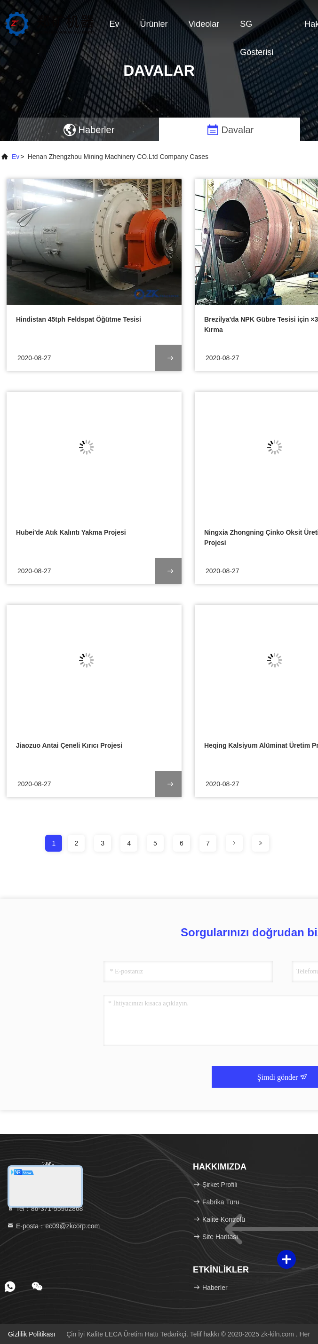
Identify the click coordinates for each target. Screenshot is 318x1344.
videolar (204, 24)
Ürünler (154, 24)
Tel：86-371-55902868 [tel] (45, 1208)
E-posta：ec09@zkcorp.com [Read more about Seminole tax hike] (53, 1226)
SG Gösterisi (256, 28)
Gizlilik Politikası (31, 1334)
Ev (114, 24)
